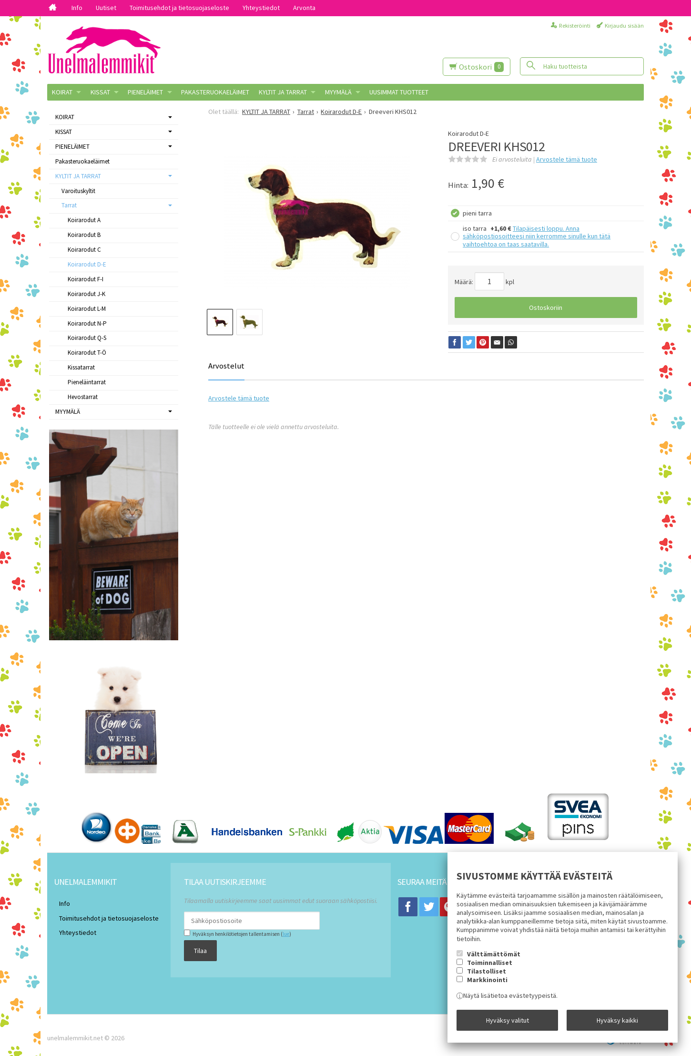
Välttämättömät (493, 959)
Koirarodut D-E (87, 264)
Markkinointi (487, 985)
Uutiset (106, 7)
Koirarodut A (84, 220)
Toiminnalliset (489, 968)
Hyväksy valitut (507, 1022)
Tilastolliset (486, 976)
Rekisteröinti (574, 25)
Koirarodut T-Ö (87, 353)
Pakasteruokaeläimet (215, 92)
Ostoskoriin (545, 307)
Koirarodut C (84, 250)
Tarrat (69, 205)
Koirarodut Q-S (87, 338)
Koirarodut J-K (86, 294)
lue (275, 934)
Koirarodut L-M (87, 309)
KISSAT (100, 92)
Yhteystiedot (261, 7)
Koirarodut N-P (87, 323)
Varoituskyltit (78, 191)
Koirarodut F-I (85, 279)
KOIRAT (62, 92)
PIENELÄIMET (145, 92)
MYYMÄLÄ (338, 92)
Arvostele (566, 159)
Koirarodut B (84, 235)
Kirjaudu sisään (624, 25)
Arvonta (304, 7)
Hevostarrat (83, 397)
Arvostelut (226, 365)
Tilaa (189, 948)
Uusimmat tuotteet (398, 92)
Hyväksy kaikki (617, 1022)
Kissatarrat (81, 367)
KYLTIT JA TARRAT (283, 92)
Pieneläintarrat (87, 382)
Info (76, 7)
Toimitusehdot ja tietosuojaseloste (179, 7)
